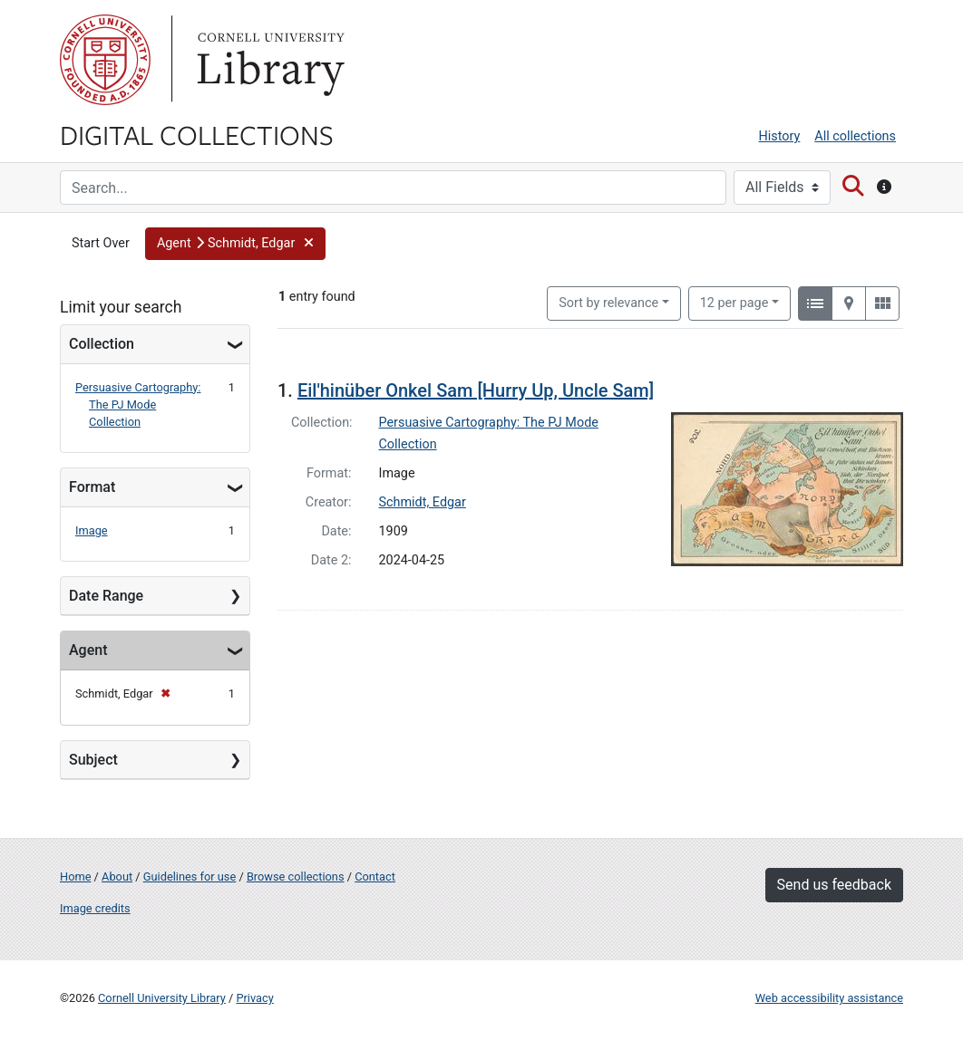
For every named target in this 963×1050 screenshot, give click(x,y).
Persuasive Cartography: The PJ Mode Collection (137, 405)
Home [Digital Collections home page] (75, 876)
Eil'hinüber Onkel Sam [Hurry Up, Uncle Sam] (475, 390)
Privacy (254, 998)
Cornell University (105, 59)
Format (92, 487)
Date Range (106, 595)
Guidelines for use (189, 876)
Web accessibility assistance (829, 998)
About (117, 876)
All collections (855, 136)
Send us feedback (834, 884)
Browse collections (296, 876)
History (780, 136)
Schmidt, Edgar (422, 502)
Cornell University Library (162, 998)
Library (268, 59)
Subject (93, 759)
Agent (88, 650)
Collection (101, 343)
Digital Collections (197, 134)
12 (734, 302)
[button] (235, 243)
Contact (375, 876)
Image (91, 530)
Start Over (101, 243)
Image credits (95, 908)
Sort (608, 303)
